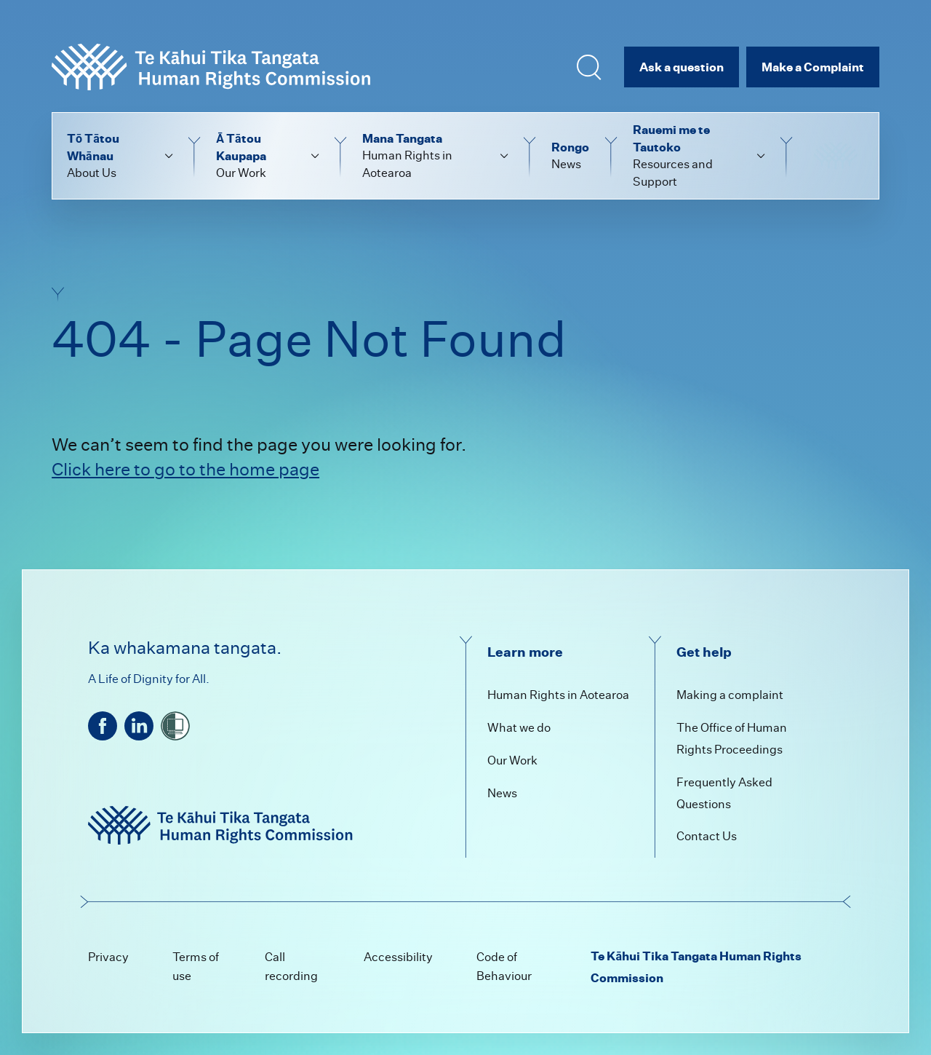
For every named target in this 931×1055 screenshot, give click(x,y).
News (502, 793)
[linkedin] (138, 725)
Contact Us (706, 836)
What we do (519, 728)
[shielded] (175, 725)
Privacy (108, 957)
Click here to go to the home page (185, 469)
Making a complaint (729, 695)
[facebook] (102, 725)
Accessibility (398, 957)
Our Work (512, 760)
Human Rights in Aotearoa (558, 695)
